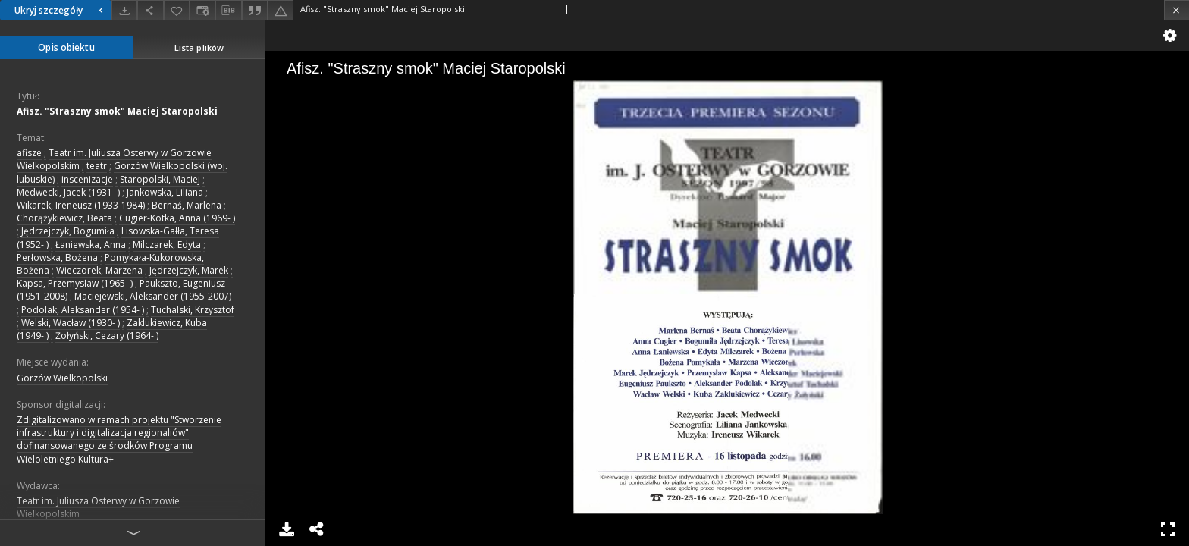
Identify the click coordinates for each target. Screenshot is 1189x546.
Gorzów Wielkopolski (62, 378)
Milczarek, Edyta (167, 244)
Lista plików (199, 47)
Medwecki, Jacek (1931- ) (68, 192)
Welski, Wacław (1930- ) (70, 322)
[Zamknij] (1176, 10)
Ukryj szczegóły (60, 10)
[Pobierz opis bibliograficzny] (228, 10)
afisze (29, 152)
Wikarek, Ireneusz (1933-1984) (81, 205)
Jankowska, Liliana (165, 192)
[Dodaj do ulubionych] (177, 10)
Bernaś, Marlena (186, 205)
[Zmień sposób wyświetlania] (202, 10)
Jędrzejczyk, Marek (188, 270)
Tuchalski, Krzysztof (192, 309)
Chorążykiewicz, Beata (64, 218)
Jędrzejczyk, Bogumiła (68, 230)
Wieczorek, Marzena (99, 270)
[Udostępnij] (150, 10)
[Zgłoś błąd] (280, 10)
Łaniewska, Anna (90, 244)
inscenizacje (87, 179)
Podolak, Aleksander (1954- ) (82, 309)
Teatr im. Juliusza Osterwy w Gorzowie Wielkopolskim (98, 507)
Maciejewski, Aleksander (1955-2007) (152, 296)
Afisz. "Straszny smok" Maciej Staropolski (117, 111)
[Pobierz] (124, 10)
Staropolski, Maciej (160, 179)
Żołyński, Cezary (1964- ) (106, 335)
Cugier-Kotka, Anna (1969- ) (177, 218)
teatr (96, 165)
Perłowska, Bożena (57, 257)
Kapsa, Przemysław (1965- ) (75, 283)
